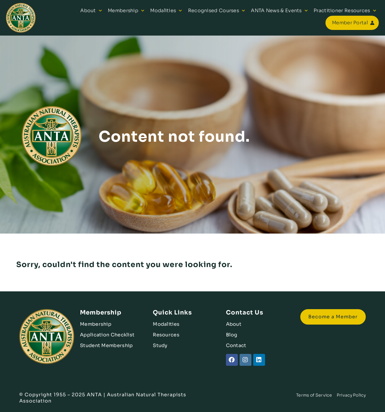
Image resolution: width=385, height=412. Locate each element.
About (91, 10)
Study (160, 345)
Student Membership (106, 345)
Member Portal (350, 23)
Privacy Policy (351, 395)
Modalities (166, 10)
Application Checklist (107, 335)
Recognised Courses (216, 10)
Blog (232, 335)
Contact (236, 345)
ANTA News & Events (279, 10)
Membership (126, 10)
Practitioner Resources (345, 10)
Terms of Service (314, 395)
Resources (166, 335)
